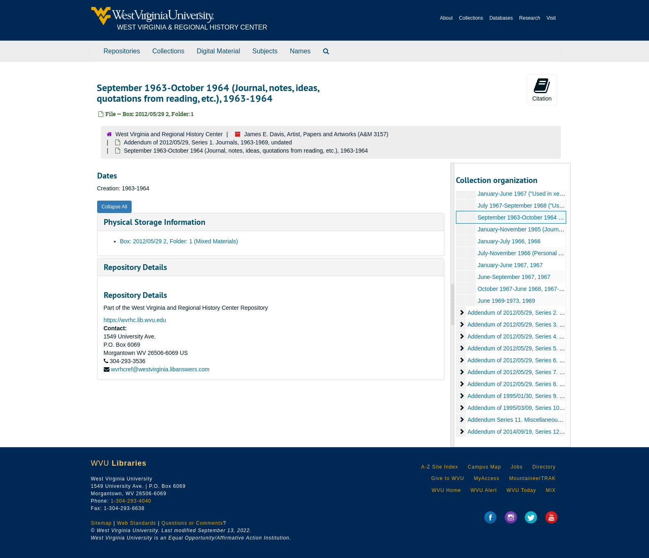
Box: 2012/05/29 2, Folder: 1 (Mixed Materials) (179, 241)
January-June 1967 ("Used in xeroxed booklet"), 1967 (546, 193)
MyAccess (487, 478)
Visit (551, 18)
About (446, 18)
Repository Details (135, 267)
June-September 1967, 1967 (514, 277)
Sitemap (101, 523)
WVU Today (521, 490)
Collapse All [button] (115, 207)
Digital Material (218, 51)
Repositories (122, 51)
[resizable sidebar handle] (452, 305)
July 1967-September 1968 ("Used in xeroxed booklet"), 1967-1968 (563, 205)
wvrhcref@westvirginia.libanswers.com (160, 369)
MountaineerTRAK (532, 478)
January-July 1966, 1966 (509, 241)
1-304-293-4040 (131, 501)
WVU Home (446, 490)
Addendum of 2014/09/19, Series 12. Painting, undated (537, 431)
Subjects (265, 51)
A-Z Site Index (439, 467)
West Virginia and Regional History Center (169, 134)
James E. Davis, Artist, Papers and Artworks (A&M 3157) (316, 134)
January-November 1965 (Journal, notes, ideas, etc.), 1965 (553, 229)
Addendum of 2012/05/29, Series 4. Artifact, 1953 (530, 336)
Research (529, 18)
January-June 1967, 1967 (510, 265)
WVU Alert (484, 490)
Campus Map (484, 467)
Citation (541, 89)
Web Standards (136, 523)
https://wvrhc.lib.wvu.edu (135, 320)
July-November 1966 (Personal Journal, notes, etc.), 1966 (551, 253)
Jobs (517, 467)
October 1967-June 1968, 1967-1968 (525, 289)
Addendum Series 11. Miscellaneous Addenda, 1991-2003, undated (553, 419)
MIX (551, 490)
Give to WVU (447, 478)
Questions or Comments (192, 523)
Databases (501, 18)
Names (300, 51)
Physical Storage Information (154, 222)
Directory (544, 467)
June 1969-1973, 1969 (506, 300)
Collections (471, 18)
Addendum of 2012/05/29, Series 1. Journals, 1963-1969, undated (208, 142)
